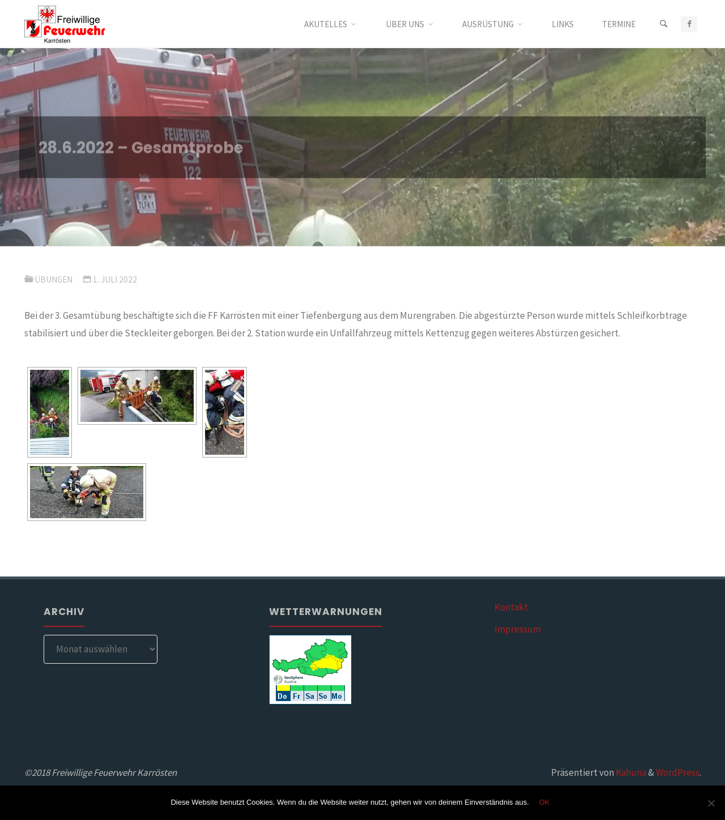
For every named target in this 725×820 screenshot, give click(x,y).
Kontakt (511, 607)
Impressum (517, 629)
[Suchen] (663, 24)
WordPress (678, 772)
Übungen (53, 279)
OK (544, 802)
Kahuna (630, 772)
